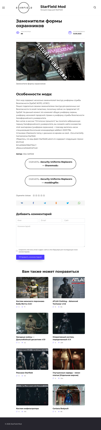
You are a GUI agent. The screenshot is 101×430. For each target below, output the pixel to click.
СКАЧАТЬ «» (50, 164)
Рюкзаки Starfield (24, 372)
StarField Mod (53, 6)
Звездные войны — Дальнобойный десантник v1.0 (30, 338)
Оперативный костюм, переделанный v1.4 (63, 338)
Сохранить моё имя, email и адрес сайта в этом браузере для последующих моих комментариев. (48, 251)
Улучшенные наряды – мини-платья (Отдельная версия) (66, 373)
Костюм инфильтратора (27, 408)
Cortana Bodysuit (60, 408)
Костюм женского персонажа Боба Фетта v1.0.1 (30, 302)
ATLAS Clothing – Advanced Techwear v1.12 (65, 302)
